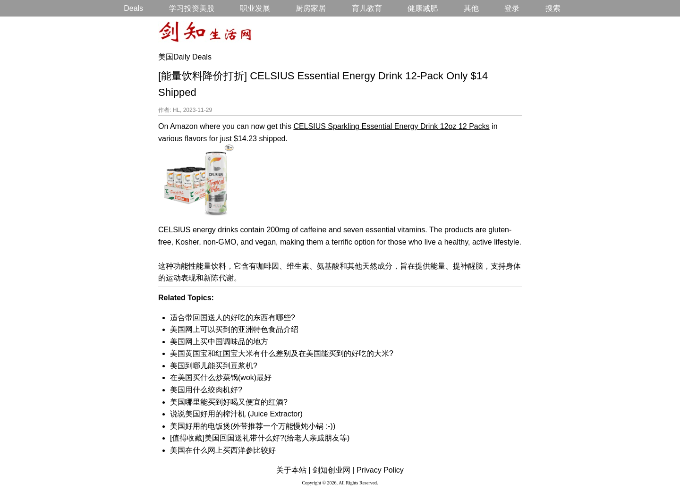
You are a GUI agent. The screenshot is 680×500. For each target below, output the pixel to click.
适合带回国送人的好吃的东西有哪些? (232, 318)
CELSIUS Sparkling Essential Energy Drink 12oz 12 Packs (391, 126)
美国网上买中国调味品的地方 (219, 342)
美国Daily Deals (185, 57)
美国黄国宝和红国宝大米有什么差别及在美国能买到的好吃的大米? (281, 353)
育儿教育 (367, 8)
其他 (471, 8)
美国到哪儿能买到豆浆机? (213, 366)
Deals (133, 8)
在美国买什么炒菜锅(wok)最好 (221, 377)
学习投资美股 (191, 8)
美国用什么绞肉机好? (206, 390)
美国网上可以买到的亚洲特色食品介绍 (234, 329)
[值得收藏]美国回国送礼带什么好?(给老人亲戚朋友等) (259, 438)
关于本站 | (293, 470)
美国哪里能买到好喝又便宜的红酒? (229, 402)
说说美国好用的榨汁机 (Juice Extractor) (236, 414)
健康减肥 (423, 8)
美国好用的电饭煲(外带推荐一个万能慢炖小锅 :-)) (252, 426)
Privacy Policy (380, 470)
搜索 (553, 8)
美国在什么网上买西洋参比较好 (223, 450)
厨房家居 (311, 8)
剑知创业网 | (334, 470)
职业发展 (255, 8)
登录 (511, 8)
